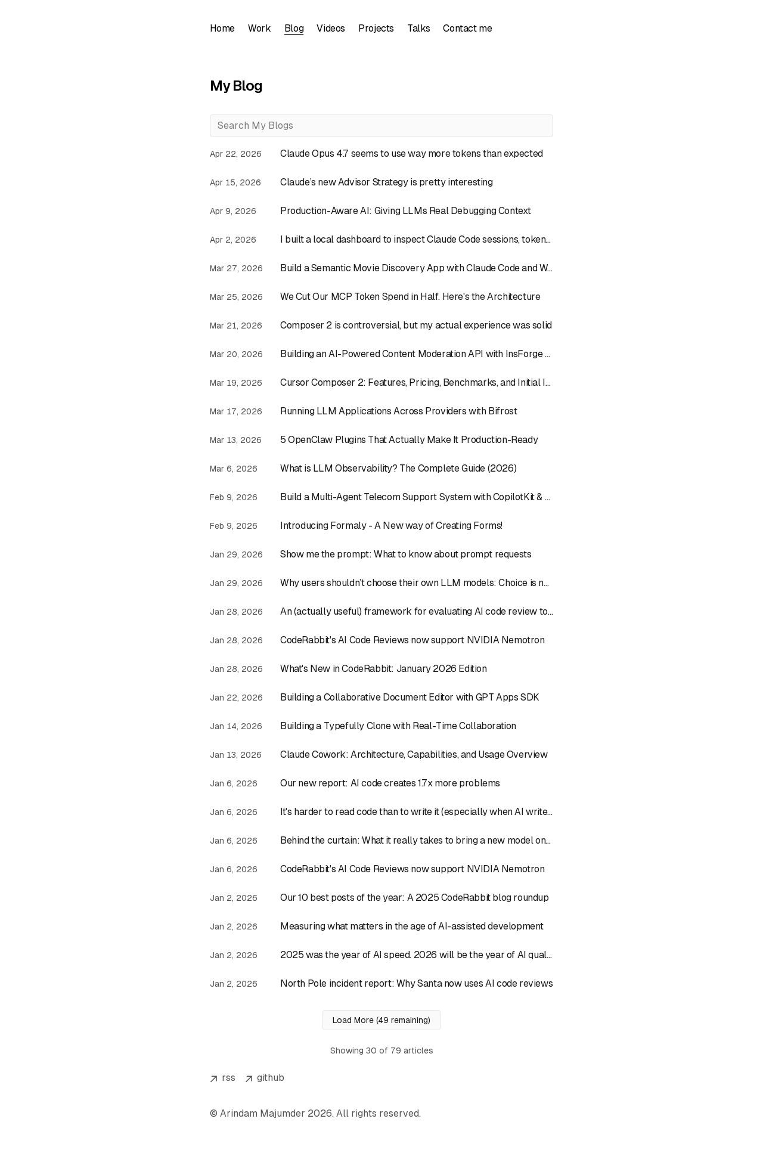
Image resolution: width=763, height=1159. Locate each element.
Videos (334, 28)
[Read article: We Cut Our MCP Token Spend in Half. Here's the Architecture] (381, 297)
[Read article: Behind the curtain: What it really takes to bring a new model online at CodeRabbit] (381, 840)
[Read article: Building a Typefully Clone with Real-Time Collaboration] (381, 726)
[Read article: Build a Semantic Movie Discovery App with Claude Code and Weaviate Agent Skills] (381, 268)
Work (260, 28)
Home (222, 28)
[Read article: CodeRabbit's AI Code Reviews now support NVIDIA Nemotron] (381, 640)
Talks (424, 28)
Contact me (474, 28)
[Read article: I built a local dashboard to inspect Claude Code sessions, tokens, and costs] (381, 240)
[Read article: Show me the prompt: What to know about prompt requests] (381, 554)
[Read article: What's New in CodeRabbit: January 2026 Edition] (381, 669)
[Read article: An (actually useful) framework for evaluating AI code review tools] (381, 612)
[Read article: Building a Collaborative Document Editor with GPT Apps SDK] (381, 697)
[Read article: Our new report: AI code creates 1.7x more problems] (381, 783)
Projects (381, 28)
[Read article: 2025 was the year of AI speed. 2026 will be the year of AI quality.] (381, 955)
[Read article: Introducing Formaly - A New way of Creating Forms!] (381, 526)
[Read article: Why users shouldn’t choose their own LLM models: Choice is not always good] (381, 583)
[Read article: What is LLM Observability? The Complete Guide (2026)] (381, 468)
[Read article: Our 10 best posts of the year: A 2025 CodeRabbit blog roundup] (381, 898)
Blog (296, 28)
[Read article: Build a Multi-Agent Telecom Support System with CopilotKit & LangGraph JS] (381, 497)
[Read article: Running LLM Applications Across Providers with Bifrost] (381, 411)
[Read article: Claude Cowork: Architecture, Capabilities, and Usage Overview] (381, 755)
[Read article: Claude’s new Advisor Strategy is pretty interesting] (381, 182)
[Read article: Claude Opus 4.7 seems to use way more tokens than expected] (381, 154)
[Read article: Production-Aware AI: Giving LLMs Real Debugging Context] (381, 211)
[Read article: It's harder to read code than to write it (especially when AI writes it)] (381, 812)
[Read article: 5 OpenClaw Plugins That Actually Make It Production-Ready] (381, 440)
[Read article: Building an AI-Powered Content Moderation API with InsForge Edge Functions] (381, 354)
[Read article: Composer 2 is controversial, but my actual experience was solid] (381, 325)
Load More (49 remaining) (381, 1020)
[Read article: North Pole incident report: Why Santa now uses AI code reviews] (381, 984)
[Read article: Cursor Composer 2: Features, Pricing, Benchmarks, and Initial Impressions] (381, 383)
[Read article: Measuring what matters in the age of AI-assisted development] (381, 926)
